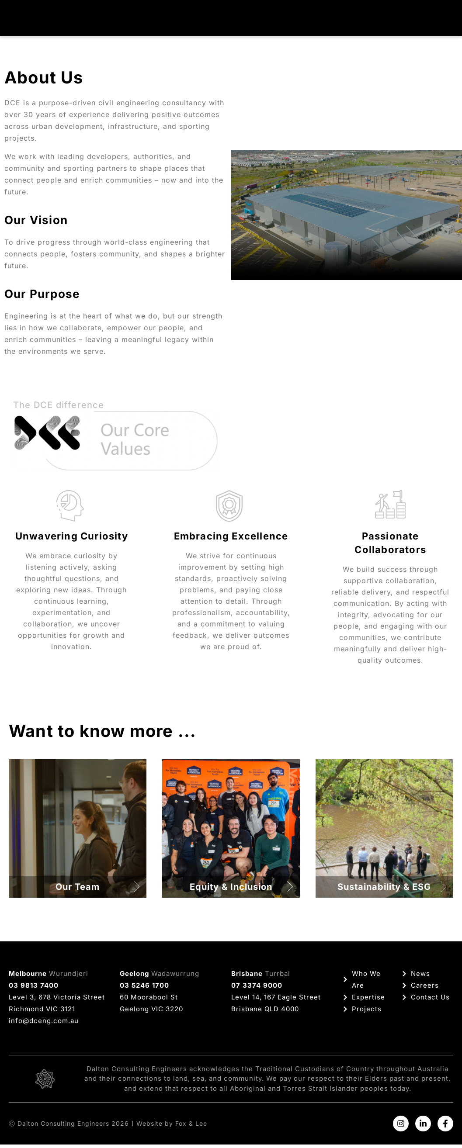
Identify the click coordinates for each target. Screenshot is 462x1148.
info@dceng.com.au (44, 1024)
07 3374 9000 (256, 989)
